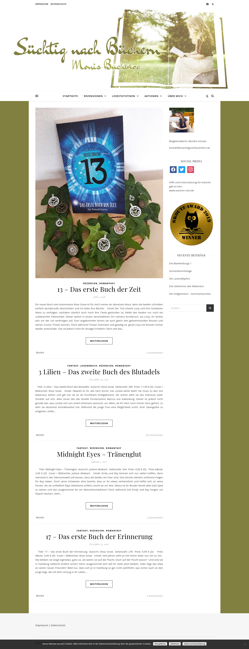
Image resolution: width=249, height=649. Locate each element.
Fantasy (73, 365)
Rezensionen (93, 96)
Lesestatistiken (123, 96)
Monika (40, 352)
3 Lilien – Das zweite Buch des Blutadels (99, 371)
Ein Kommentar (154, 435)
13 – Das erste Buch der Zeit (99, 289)
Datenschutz (58, 4)
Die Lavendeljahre (179, 278)
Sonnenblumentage (180, 271)
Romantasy (107, 283)
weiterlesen (99, 340)
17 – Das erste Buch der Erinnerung (99, 536)
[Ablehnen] (245, 644)
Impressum (41, 4)
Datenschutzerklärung (194, 644)
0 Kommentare (155, 352)
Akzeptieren (160, 644)
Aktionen (151, 96)
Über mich (175, 96)
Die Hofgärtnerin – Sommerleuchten (190, 293)
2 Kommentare (155, 517)
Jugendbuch (89, 365)
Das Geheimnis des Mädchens (186, 286)
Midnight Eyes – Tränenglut (99, 454)
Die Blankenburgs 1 (180, 263)
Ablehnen (174, 644)
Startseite (70, 96)
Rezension (90, 283)
